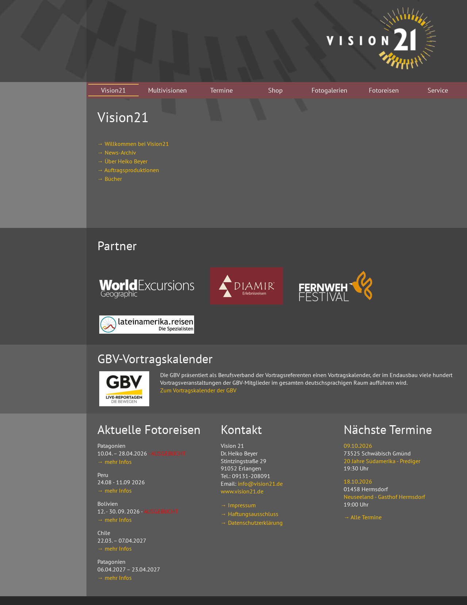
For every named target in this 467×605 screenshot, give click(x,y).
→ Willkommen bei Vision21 (133, 143)
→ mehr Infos (114, 461)
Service (438, 90)
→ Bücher (109, 178)
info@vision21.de (260, 483)
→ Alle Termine (363, 517)
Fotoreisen (384, 90)
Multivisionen (167, 90)
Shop (275, 90)
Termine (221, 90)
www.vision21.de (242, 491)
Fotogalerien (329, 90)
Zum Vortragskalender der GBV (198, 390)
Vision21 (113, 90)
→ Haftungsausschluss (249, 513)
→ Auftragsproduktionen (128, 170)
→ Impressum (238, 505)
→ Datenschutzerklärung (252, 522)
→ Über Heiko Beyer (122, 161)
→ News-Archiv (116, 152)
